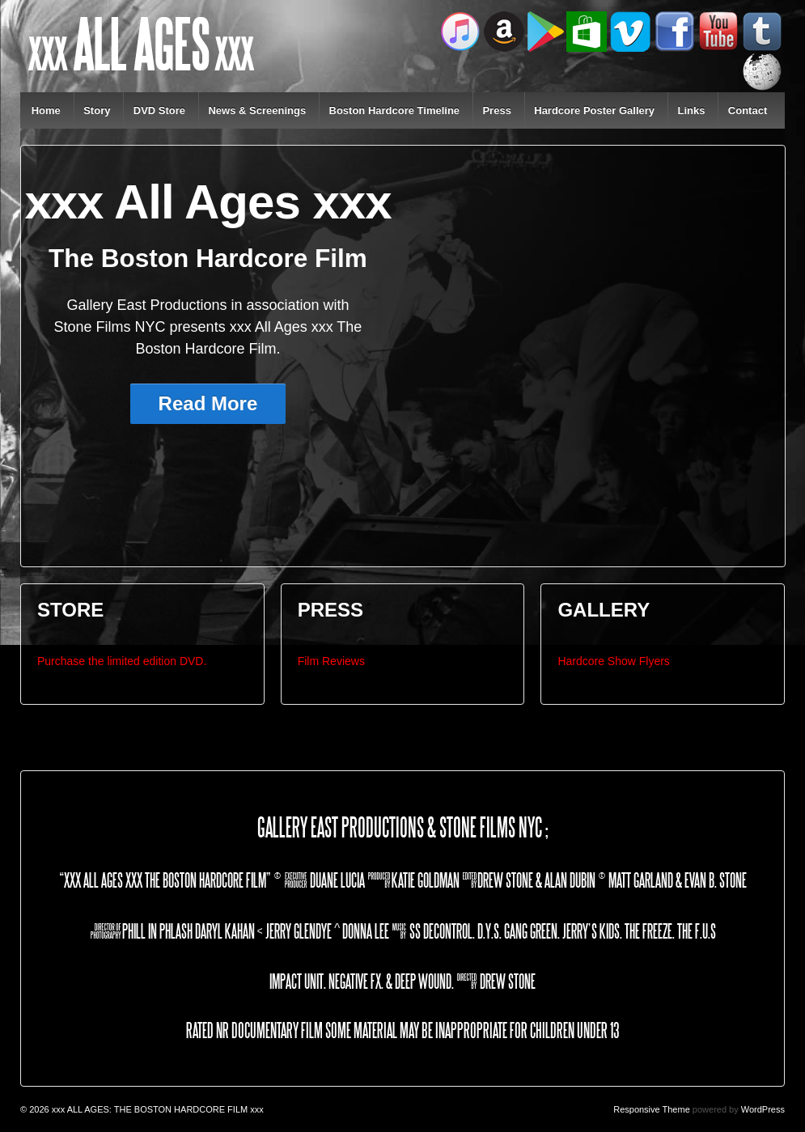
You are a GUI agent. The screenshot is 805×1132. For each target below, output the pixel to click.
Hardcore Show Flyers (613, 661)
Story (96, 110)
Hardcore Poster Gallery (594, 110)
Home (46, 110)
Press (496, 110)
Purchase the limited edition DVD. (121, 661)
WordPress (763, 1109)
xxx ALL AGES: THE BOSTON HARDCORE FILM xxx (156, 1109)
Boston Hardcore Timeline (394, 110)
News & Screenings (257, 110)
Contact (747, 110)
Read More (208, 403)
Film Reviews (331, 661)
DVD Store (159, 110)
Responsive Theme (651, 1109)
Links (691, 110)
